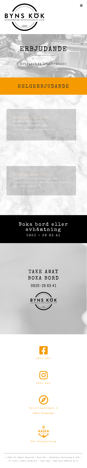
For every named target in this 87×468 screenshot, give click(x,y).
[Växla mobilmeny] (81, 5)
